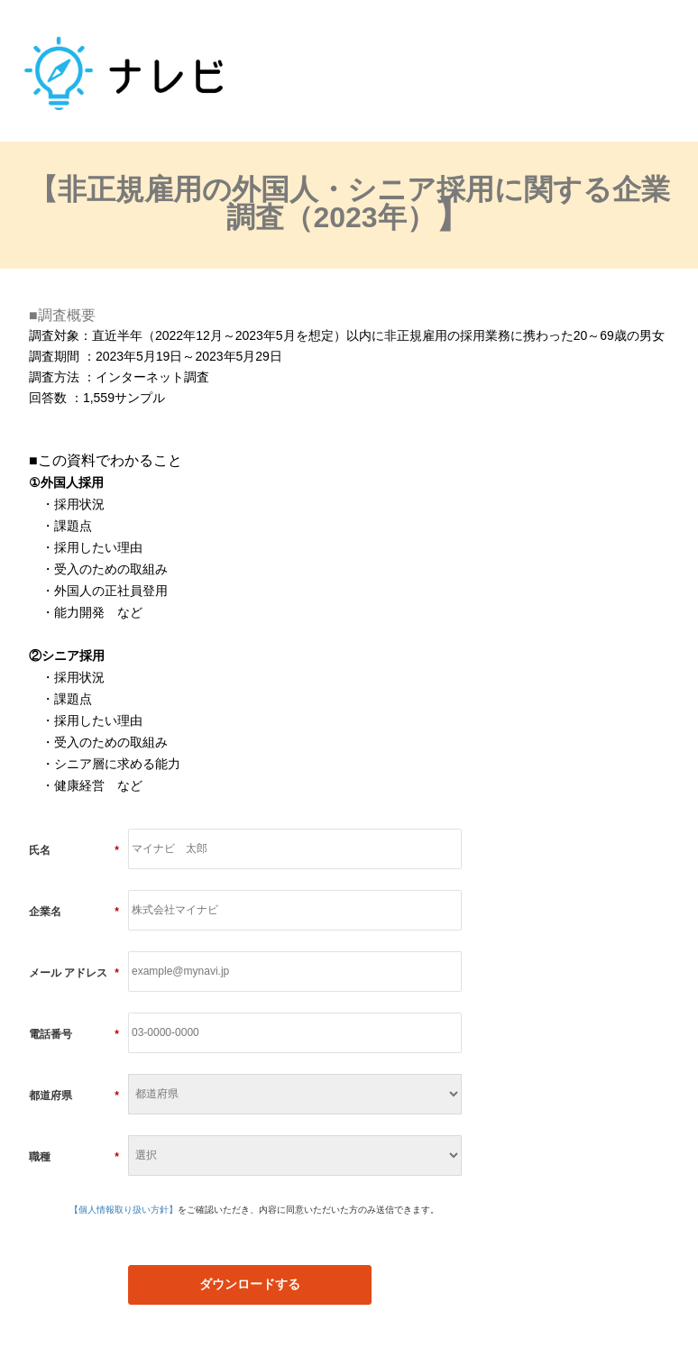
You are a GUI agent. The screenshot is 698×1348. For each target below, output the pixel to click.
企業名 (74, 911)
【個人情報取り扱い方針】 (123, 1210)
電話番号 (74, 1034)
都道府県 (74, 1095)
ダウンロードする (249, 1284)
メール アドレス (74, 973)
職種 (74, 1157)
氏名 (74, 850)
